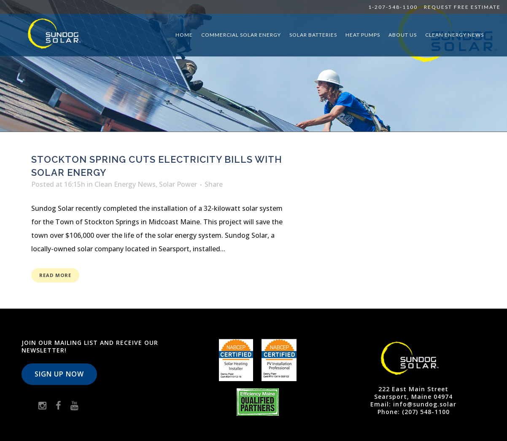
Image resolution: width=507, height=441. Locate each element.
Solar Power (178, 184)
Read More (55, 275)
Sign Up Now (59, 374)
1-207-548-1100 (393, 7)
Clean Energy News (125, 184)
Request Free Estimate (462, 7)
